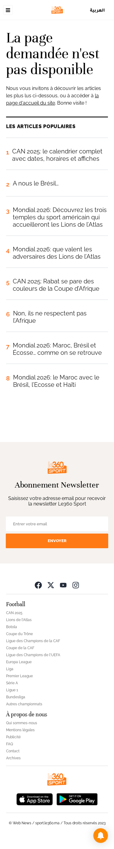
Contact (12, 751)
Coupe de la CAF (20, 648)
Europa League (19, 662)
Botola (11, 627)
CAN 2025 (14, 613)
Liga (9, 669)
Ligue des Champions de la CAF (33, 641)
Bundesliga (15, 697)
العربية (97, 10)
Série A (12, 683)
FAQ (9, 744)
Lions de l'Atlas (19, 620)
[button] (100, 835)
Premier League (19, 676)
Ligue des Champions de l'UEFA (33, 655)
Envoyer (57, 540)
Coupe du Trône (19, 634)
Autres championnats (24, 704)
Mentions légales (20, 730)
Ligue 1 (12, 690)
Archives (13, 758)
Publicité (13, 737)
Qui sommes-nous (21, 723)
